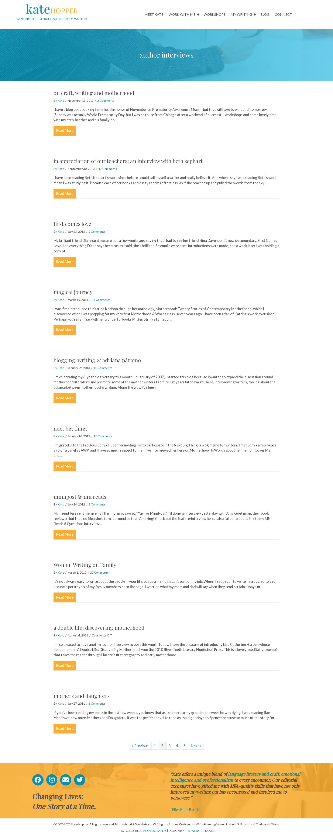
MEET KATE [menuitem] (153, 14)
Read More (66, 130)
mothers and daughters (82, 695)
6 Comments (97, 703)
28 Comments (101, 299)
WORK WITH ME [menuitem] (182, 14)
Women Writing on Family (85, 564)
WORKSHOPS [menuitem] (214, 14)
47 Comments (107, 168)
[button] (198, 14)
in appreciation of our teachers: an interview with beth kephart (128, 160)
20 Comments (99, 572)
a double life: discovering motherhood (99, 627)
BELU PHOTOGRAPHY (150, 830)
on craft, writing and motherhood (94, 92)
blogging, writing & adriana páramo (97, 359)
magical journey (73, 291)
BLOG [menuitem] (265, 14)
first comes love (72, 223)
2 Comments (105, 100)
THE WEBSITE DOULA (200, 830)
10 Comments (103, 368)
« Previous (140, 745)
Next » (196, 745)
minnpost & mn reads (80, 496)
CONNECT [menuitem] (283, 14)
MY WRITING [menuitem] (241, 14)
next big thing (70, 428)
